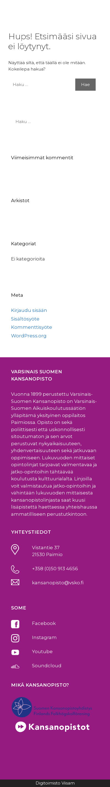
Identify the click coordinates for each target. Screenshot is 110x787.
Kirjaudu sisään (29, 310)
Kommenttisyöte (31, 327)
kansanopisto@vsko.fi (58, 582)
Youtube (42, 651)
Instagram (44, 637)
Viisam (68, 783)
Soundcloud (46, 665)
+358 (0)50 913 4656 (55, 568)
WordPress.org (29, 335)
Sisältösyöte (25, 319)
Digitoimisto (48, 783)
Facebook (44, 623)
